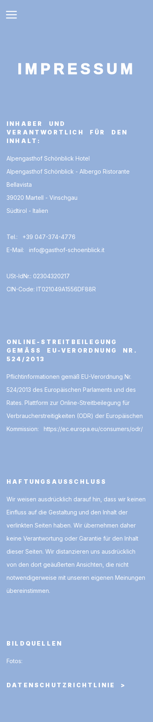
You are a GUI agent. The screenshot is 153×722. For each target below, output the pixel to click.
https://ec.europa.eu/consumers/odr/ (93, 428)
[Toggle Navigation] (11, 15)
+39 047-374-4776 (48, 236)
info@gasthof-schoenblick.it (66, 249)
